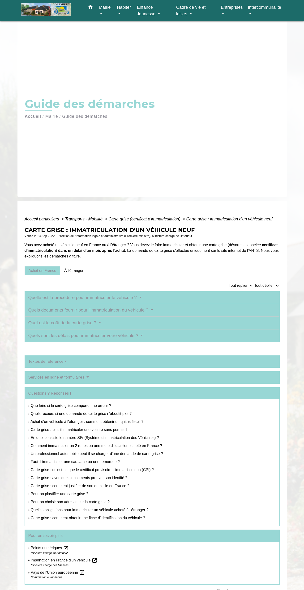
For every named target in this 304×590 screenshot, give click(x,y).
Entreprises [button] (232, 7)
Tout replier (241, 285)
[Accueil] (50, 10)
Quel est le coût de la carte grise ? (63, 322)
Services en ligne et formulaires (57, 377)
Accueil (33, 116)
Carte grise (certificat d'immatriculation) (144, 219)
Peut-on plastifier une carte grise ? (59, 494)
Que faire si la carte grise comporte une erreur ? (71, 406)
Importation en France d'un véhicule (64, 560)
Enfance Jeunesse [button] (147, 10)
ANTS (254, 251)
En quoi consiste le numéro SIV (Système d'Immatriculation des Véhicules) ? (95, 438)
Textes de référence (46, 361)
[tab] (42, 270)
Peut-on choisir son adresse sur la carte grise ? (70, 502)
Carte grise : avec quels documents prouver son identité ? (79, 478)
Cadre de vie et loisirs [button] (191, 10)
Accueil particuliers (42, 219)
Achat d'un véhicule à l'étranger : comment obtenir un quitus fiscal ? (86, 422)
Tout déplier (266, 285)
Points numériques (50, 548)
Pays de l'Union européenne (58, 572)
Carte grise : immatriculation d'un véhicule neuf (229, 219)
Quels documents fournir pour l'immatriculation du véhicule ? (89, 310)
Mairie (51, 116)
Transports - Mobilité (84, 219)
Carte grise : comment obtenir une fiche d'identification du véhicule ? (88, 518)
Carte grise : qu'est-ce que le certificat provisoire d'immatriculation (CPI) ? (92, 470)
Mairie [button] (105, 7)
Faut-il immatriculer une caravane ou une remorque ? (75, 462)
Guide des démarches (84, 116)
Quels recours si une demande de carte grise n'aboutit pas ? (81, 414)
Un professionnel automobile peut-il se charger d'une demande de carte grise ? (97, 454)
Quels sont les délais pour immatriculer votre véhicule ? (84, 335)
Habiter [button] (124, 7)
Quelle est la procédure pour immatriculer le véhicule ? (83, 297)
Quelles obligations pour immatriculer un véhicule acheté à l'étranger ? (89, 510)
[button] (90, 7)
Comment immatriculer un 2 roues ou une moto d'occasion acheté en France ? (96, 446)
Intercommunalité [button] (264, 7)
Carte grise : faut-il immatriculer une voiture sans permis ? (79, 430)
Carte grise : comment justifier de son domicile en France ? (80, 486)
